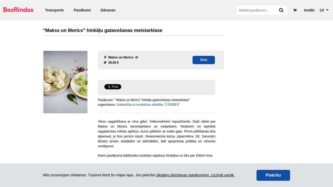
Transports (54, 10)
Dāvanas (108, 10)
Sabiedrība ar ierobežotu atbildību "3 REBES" (148, 104)
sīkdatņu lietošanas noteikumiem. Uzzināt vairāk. (195, 175)
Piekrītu (273, 175)
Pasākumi (82, 10)
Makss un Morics (120, 57)
